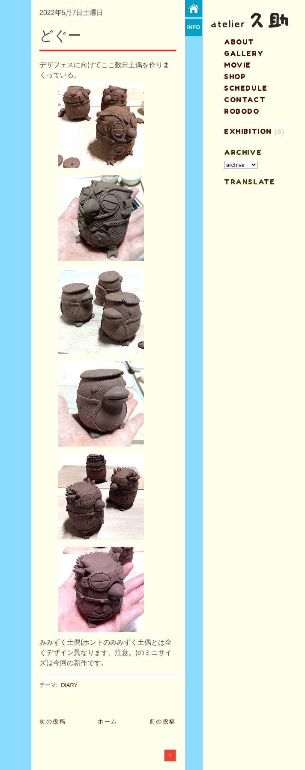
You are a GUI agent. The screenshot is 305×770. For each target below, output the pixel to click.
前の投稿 (163, 721)
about (239, 42)
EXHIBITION (248, 131)
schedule (246, 88)
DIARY (69, 685)
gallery (243, 53)
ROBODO (242, 111)
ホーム (108, 721)
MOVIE (237, 65)
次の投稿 (52, 721)
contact (245, 99)
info (193, 27)
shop (235, 76)
